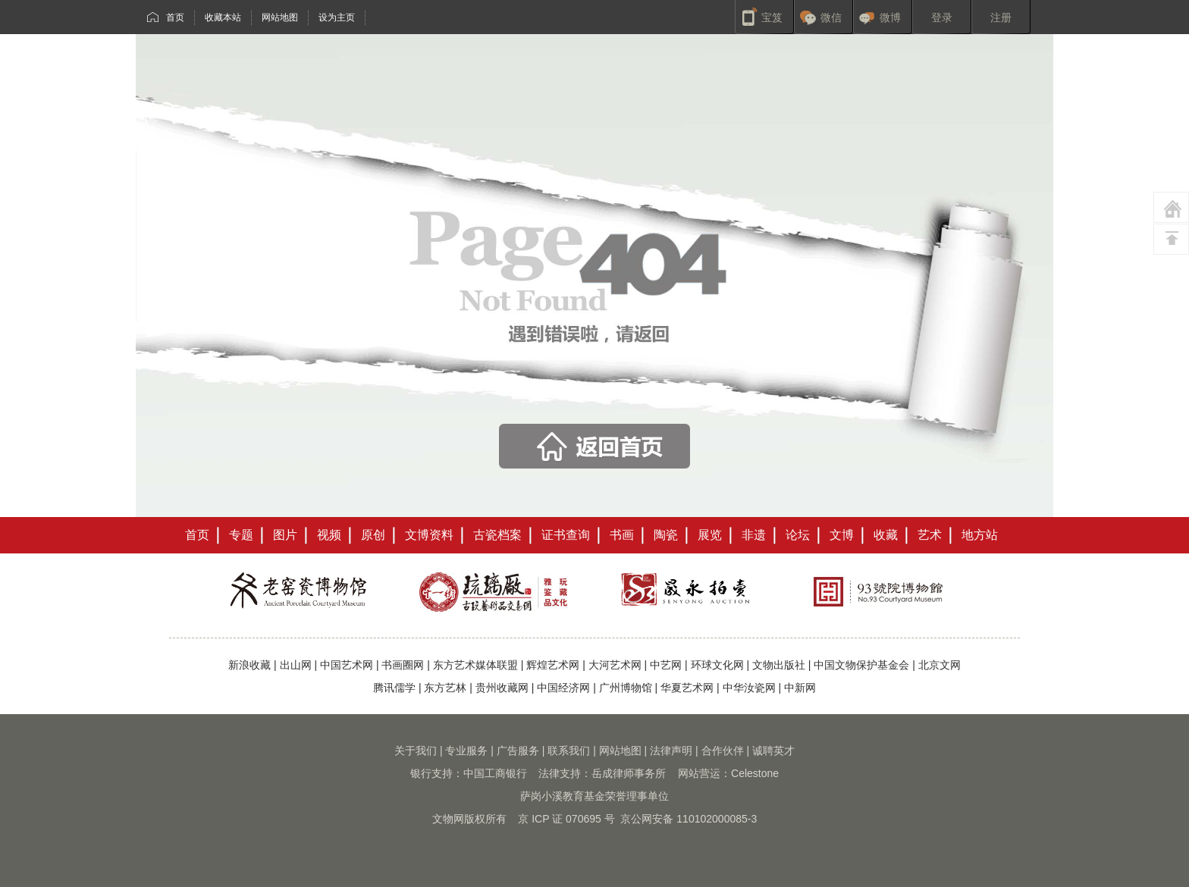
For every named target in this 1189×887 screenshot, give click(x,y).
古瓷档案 (497, 534)
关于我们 (415, 750)
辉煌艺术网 (552, 665)
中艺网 (666, 665)
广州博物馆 (625, 688)
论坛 (798, 534)
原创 (373, 534)
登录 (941, 17)
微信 (831, 17)
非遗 (754, 534)
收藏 (886, 534)
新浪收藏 (249, 665)
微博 (890, 17)
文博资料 (429, 534)
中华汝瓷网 (749, 688)
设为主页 (336, 17)
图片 (285, 534)
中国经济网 (563, 688)
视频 (329, 534)
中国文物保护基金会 (861, 665)
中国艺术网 (346, 665)
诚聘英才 (773, 750)
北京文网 (939, 665)
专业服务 (466, 750)
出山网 (296, 665)
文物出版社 (778, 665)
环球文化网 (717, 665)
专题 (241, 534)
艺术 (930, 534)
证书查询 (565, 534)
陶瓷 (666, 534)
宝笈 (772, 17)
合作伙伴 (722, 750)
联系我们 (568, 750)
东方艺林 (445, 688)
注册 (1001, 17)
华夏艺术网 (687, 688)
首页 (175, 17)
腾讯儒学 (394, 688)
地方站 (980, 534)
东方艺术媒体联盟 (475, 665)
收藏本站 (223, 17)
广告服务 (518, 750)
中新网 (800, 688)
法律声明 (671, 750)
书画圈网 (402, 665)
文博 (842, 534)
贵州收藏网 (502, 688)
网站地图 (280, 17)
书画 (622, 534)
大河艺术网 (615, 665)
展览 (710, 534)
